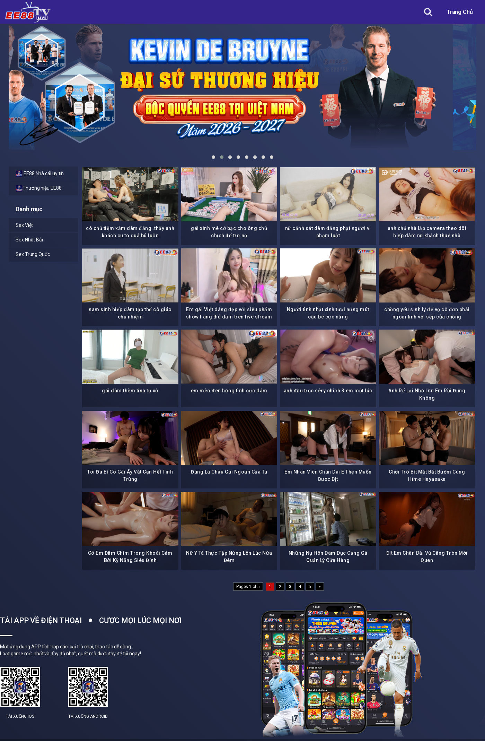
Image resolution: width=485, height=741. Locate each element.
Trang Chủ (460, 12)
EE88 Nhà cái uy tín (40, 173)
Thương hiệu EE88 (39, 188)
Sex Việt (24, 225)
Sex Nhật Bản (30, 239)
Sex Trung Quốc (33, 254)
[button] (213, 157)
